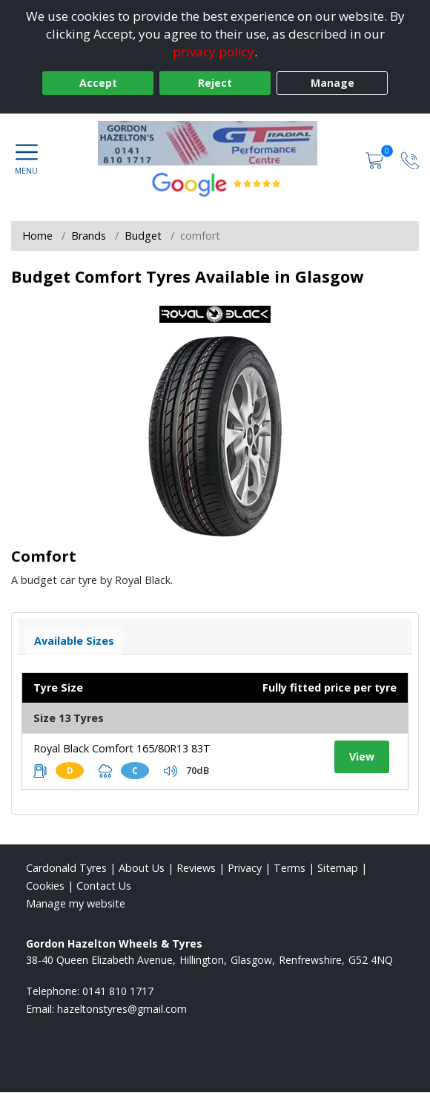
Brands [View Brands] (88, 236)
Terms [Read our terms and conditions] (289, 868)
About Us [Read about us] (142, 868)
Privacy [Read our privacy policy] (245, 868)
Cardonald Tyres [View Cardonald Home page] (66, 868)
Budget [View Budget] (143, 236)
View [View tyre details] (361, 756)
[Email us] (122, 1009)
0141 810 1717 (117, 991)
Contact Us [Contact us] (103, 886)
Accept (98, 83)
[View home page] (214, 143)
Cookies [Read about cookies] (45, 886)
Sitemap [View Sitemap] (337, 868)
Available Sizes (74, 641)
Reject (215, 83)
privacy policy (213, 51)
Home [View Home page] (37, 236)
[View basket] (376, 159)
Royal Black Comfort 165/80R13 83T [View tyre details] (122, 748)
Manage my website (75, 903)
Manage (332, 83)
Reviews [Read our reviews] (196, 868)
